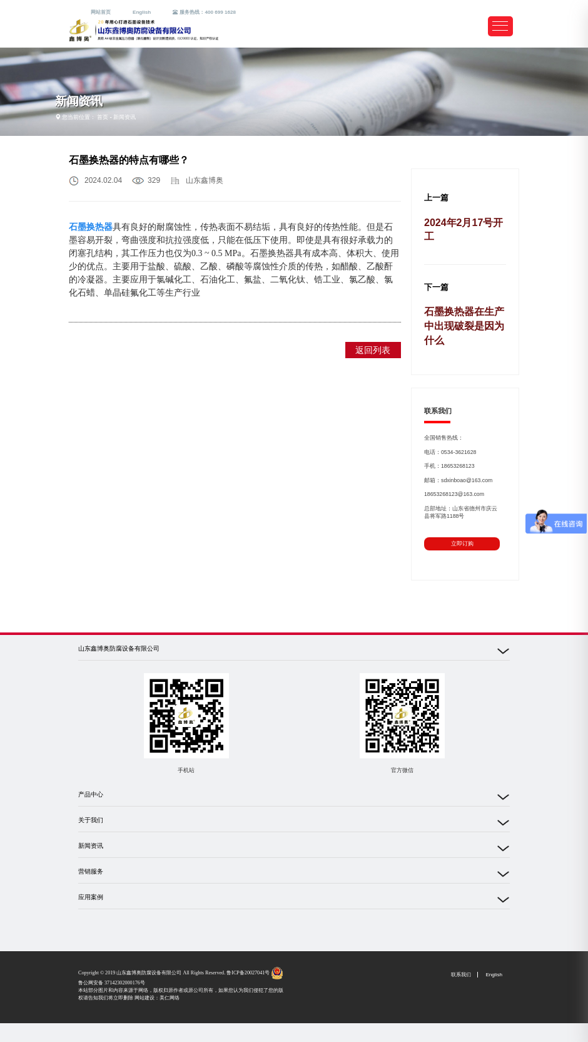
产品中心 (90, 794)
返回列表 (372, 350)
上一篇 (436, 197)
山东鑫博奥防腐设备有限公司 (119, 648)
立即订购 (462, 543)
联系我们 (461, 975)
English (142, 12)
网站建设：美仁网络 (157, 998)
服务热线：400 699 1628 (204, 12)
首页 (102, 117)
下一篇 (436, 287)
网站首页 (101, 12)
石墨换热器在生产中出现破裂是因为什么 (464, 326)
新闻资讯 (124, 117)
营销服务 (90, 871)
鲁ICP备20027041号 (248, 973)
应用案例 (90, 897)
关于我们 (90, 820)
